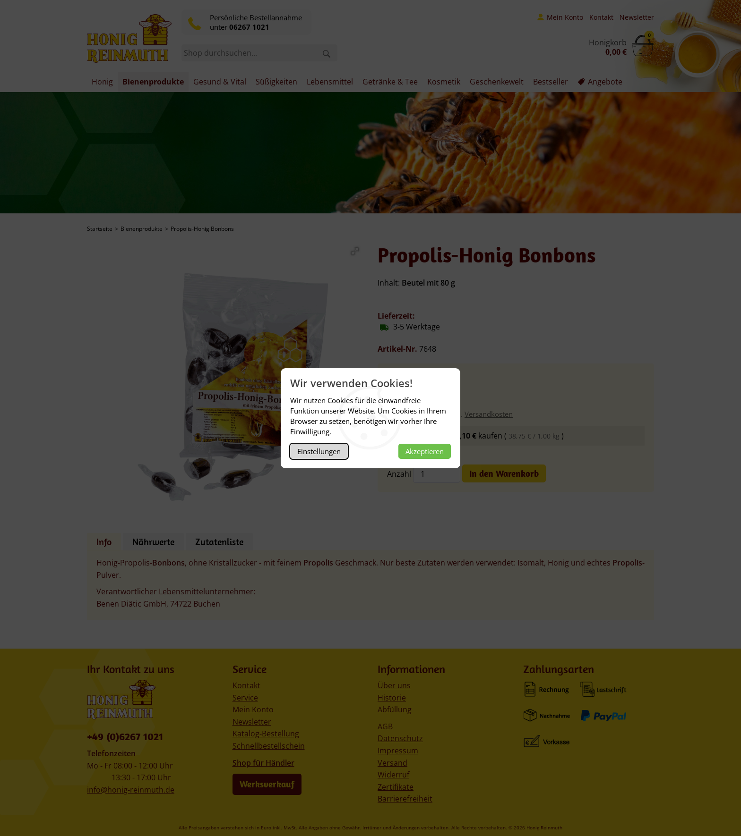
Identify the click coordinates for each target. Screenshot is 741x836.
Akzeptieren (424, 451)
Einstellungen (319, 451)
